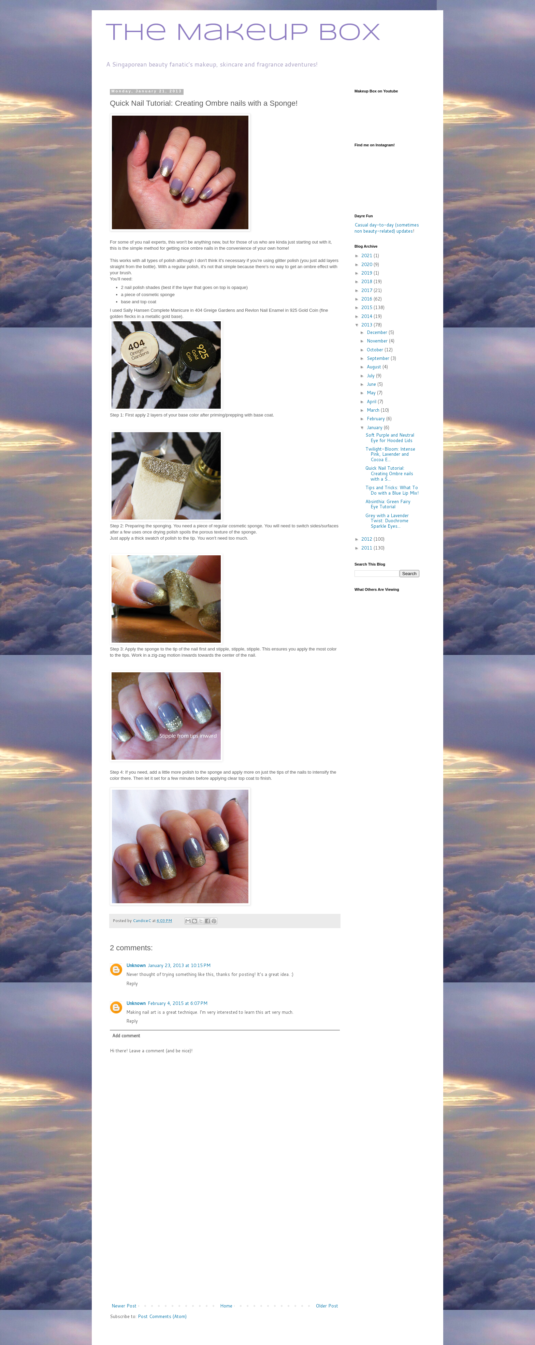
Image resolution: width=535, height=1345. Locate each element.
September (379, 358)
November (378, 341)
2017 (367, 290)
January (375, 427)
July (371, 375)
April (372, 401)
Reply (132, 983)
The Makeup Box (243, 33)
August (374, 367)
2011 (367, 548)
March (374, 410)
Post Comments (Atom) (162, 1316)
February (376, 418)
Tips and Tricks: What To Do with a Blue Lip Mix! (392, 490)
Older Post (327, 1306)
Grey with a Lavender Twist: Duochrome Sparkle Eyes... (387, 520)
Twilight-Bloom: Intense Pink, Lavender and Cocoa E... (390, 454)
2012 (367, 539)
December (378, 332)
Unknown (136, 965)
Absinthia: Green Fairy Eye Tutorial (387, 504)
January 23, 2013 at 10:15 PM (179, 965)
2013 (367, 325)
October (376, 350)
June (372, 384)
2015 (367, 307)
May (372, 393)
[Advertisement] (225, 1251)
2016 (367, 299)
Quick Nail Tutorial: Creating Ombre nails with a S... (389, 473)
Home (226, 1306)
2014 (367, 316)
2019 (367, 273)
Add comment (126, 1036)
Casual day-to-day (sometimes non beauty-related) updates (387, 228)
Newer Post (124, 1306)
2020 (367, 264)
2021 (367, 255)
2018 (367, 281)
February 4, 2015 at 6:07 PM (177, 1003)
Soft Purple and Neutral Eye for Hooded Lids (389, 437)
